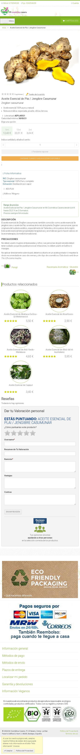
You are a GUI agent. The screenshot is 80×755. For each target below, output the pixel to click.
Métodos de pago (13, 655)
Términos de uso (71, 734)
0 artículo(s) (71, 21)
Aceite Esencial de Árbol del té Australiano (59, 350)
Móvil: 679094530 (11, 3)
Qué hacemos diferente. (18, 595)
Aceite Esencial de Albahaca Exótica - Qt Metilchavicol (20, 315)
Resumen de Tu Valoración (16, 449)
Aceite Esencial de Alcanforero (59, 314)
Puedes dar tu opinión (37, 94)
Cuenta (76, 3)
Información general (15, 648)
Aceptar (9, 751)
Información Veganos (16, 691)
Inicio (4, 28)
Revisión (8, 459)
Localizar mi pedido (14, 677)
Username (9, 439)
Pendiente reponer (40, 152)
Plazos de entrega (13, 670)
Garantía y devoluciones (17, 684)
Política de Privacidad (68, 731)
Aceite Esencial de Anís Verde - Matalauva (21, 350)
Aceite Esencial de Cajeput (21, 385)
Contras (8, 492)
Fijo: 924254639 (29, 3)
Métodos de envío (13, 662)
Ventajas (8, 476)
